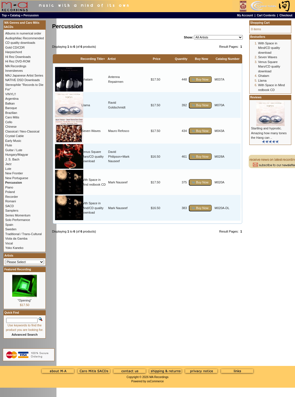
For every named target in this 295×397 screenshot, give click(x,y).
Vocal (9, 243)
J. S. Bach (12, 159)
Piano (9, 187)
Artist (112, 58)
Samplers (11, 210)
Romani (10, 201)
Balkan (10, 103)
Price (156, 58)
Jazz (8, 164)
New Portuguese (16, 178)
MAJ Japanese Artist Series (24, 75)
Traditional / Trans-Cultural (23, 234)
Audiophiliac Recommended (24, 38)
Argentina (11, 98)
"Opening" (24, 300)
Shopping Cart (260, 22)
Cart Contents (266, 15)
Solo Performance (17, 220)
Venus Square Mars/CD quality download (93, 156)
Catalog (15, 15)
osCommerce (155, 381)
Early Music (13, 140)
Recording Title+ (92, 58)
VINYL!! (10, 94)
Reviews (255, 97)
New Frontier (14, 173)
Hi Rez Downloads (17, 56)
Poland (10, 192)
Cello (8, 122)
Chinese (10, 126)
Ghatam (87, 79)
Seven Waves (91, 131)
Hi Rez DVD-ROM (17, 61)
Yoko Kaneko (14, 248)
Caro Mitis (12, 117)
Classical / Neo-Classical (22, 131)
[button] (200, 79)
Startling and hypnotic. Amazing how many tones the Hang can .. (269, 133)
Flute (8, 145)
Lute (8, 168)
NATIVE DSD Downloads (22, 80)
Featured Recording (17, 269)
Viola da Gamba (16, 238)
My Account (245, 15)
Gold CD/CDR (15, 47)
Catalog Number (228, 58)
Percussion (31, 15)
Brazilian (11, 112)
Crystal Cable (14, 136)
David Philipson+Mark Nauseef (119, 156)
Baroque (11, 108)
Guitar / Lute (13, 150)
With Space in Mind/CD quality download (93, 207)
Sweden (10, 229)
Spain (9, 224)
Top (4, 15)
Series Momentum (17, 215)
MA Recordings (159, 377)
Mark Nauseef (117, 182)
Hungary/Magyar (16, 154)
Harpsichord (13, 52)
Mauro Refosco (118, 131)
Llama (86, 105)
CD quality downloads (20, 42)
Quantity (181, 58)
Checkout (285, 15)
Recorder (11, 196)
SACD (9, 206)
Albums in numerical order (23, 33)
